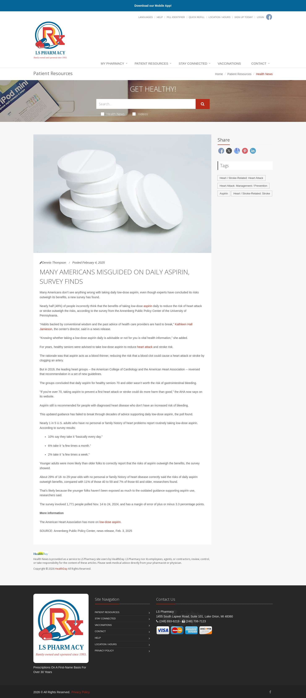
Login (260, 17)
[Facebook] (269, 17)
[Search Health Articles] (146, 104)
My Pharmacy (112, 63)
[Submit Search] (203, 104)
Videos (140, 114)
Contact (258, 63)
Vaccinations (229, 63)
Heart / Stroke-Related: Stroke (251, 193)
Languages (145, 17)
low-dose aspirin (110, 522)
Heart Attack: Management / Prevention (243, 185)
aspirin (148, 306)
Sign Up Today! (243, 17)
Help (160, 17)
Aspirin (224, 193)
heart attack (145, 347)
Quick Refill (197, 17)
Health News (113, 114)
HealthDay (61, 568)
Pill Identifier (176, 17)
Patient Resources (151, 63)
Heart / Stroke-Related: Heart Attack (241, 178)
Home (219, 74)
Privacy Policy (104, 650)
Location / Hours (219, 17)
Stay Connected (193, 63)
